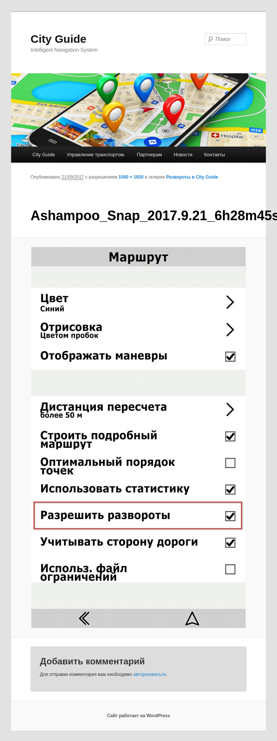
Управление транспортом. (96, 154)
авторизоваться (149, 674)
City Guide (58, 39)
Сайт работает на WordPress (138, 715)
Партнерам (149, 154)
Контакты (214, 154)
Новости (182, 154)
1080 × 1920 (130, 177)
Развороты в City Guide (192, 177)
